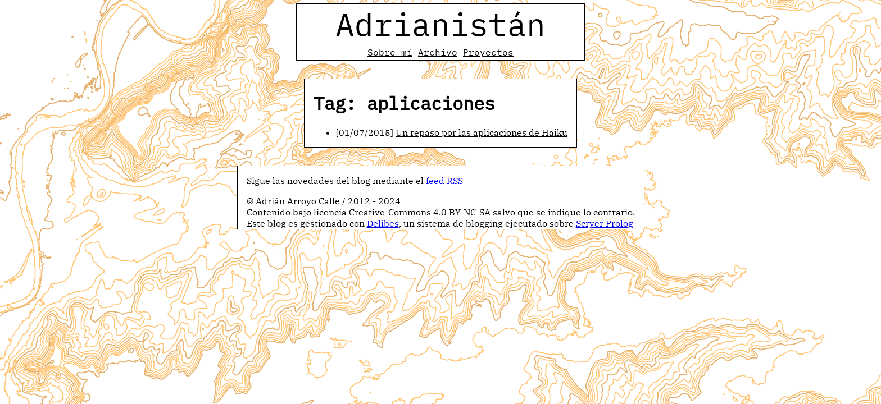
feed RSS (444, 180)
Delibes (383, 223)
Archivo (437, 52)
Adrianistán (440, 24)
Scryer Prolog (604, 223)
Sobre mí (389, 52)
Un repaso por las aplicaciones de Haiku (481, 132)
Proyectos (488, 52)
